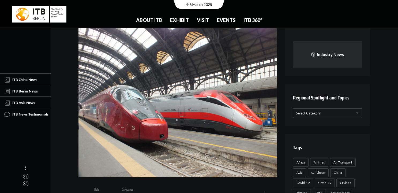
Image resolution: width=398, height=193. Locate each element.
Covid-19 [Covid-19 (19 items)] (324, 183)
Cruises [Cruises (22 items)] (345, 183)
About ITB (149, 20)
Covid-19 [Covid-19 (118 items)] (302, 183)
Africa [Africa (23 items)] (300, 162)
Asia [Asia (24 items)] (299, 172)
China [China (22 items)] (337, 172)
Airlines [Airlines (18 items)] (318, 162)
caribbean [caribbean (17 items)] (318, 172)
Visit (203, 20)
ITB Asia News (19, 103)
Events (226, 20)
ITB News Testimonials (26, 114)
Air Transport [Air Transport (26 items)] (342, 162)
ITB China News (20, 80)
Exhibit (179, 20)
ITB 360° (252, 20)
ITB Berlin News (21, 91)
